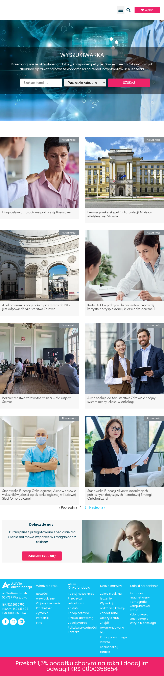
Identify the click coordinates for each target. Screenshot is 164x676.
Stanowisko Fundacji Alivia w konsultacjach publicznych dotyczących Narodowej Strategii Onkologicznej (120, 494)
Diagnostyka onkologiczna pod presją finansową (36, 212)
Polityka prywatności (82, 627)
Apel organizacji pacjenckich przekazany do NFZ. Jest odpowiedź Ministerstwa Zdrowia (36, 307)
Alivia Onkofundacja (79, 586)
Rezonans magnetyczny (140, 595)
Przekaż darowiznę (80, 618)
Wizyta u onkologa (143, 623)
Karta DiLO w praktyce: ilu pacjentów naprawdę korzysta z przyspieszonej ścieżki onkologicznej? (121, 307)
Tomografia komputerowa (140, 604)
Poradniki (42, 618)
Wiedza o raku (47, 586)
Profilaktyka (44, 608)
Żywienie (42, 613)
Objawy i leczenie (48, 603)
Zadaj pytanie (77, 623)
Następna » (97, 507)
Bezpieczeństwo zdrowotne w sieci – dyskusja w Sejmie (36, 399)
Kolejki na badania (144, 586)
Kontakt (73, 632)
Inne (39, 623)
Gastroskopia (139, 619)
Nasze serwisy (111, 586)
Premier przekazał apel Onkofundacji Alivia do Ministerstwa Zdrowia (119, 214)
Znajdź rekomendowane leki (112, 627)
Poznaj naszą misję (81, 594)
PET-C (134, 610)
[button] (121, 10)
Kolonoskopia (139, 614)
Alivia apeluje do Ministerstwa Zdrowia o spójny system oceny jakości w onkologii (121, 399)
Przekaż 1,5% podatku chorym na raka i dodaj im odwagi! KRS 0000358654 (82, 666)
